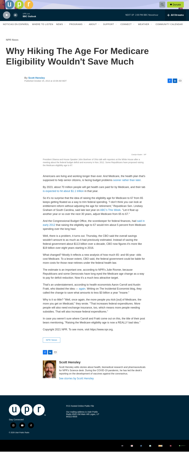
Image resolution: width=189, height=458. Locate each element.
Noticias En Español (16, 31)
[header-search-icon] (164, 8)
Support (108, 31)
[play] (6, 21)
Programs (76, 31)
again (82, 295)
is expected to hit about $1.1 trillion (63, 197)
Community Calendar (169, 31)
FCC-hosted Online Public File (80, 412)
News (59, 31)
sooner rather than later (127, 186)
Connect (126, 31)
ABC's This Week (110, 216)
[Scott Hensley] (49, 376)
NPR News (12, 46)
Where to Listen (42, 31)
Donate (178, 7)
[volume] (15, 21)
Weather (143, 31)
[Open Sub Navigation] (65, 31)
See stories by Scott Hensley (76, 384)
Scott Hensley (36, 84)
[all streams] (175, 21)
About (93, 31)
